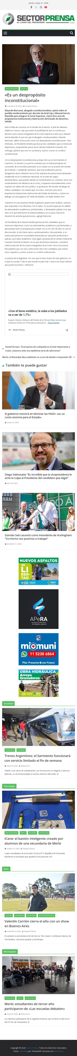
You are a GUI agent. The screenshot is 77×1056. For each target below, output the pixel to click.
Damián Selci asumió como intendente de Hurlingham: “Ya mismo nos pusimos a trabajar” (38, 536)
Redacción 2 (25, 766)
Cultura (9, 915)
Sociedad (21, 750)
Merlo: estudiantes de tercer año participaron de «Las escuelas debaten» (35, 1006)
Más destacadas (12, 89)
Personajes (31, 915)
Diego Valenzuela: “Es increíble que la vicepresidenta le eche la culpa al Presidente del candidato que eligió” (38, 476)
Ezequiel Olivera (31, 106)
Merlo (23, 833)
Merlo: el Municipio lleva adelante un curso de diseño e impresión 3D (38, 357)
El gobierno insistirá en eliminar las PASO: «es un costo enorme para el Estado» (35, 415)
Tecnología (43, 833)
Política (24, 89)
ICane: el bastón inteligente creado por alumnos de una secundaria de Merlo (34, 840)
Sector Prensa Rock (46, 915)
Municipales (30, 998)
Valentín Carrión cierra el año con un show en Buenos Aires (37, 923)
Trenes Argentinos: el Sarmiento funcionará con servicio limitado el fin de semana (37, 758)
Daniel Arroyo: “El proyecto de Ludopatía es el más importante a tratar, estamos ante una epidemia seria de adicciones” (36, 348)
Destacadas (10, 750)
